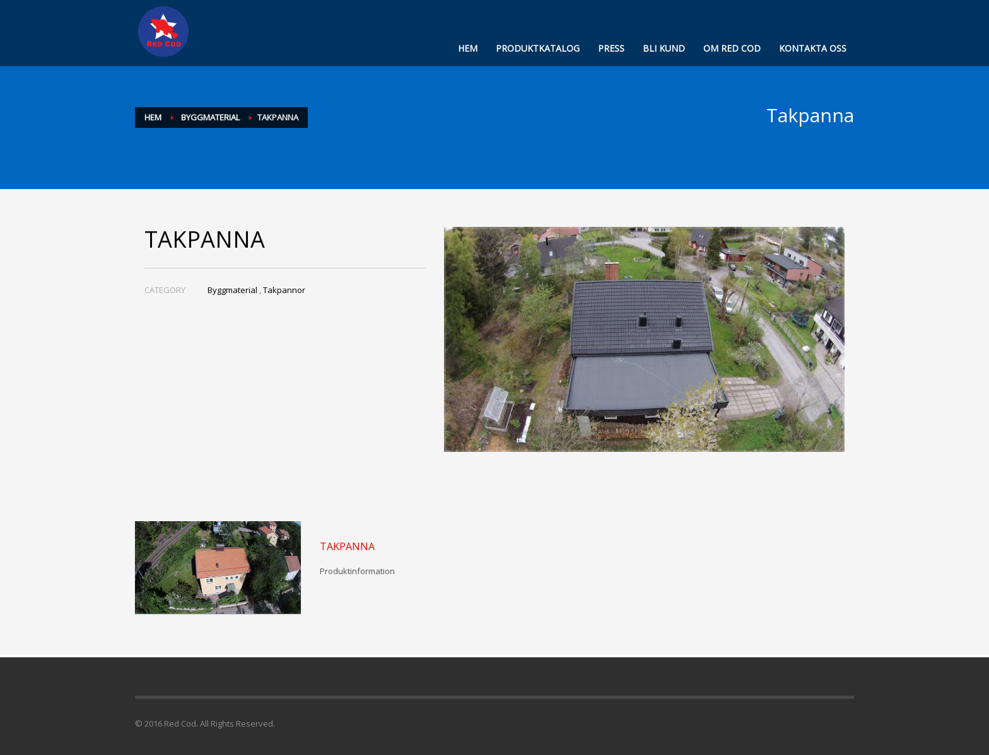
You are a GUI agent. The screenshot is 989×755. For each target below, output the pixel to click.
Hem (152, 117)
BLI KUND (664, 48)
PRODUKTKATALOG (538, 48)
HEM (467, 48)
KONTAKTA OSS (812, 48)
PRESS (611, 48)
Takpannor (284, 290)
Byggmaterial (210, 117)
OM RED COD (732, 48)
